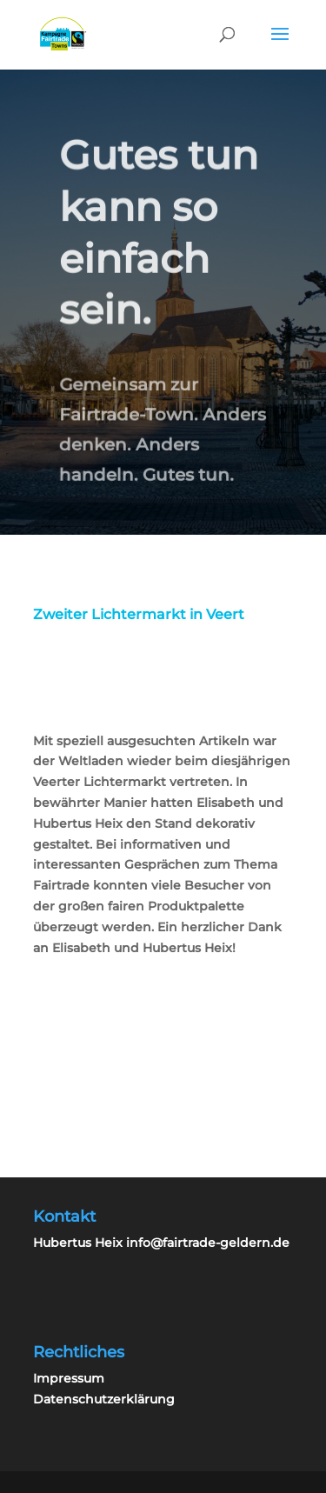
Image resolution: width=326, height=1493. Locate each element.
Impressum (68, 1378)
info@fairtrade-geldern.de (207, 1242)
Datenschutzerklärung (104, 1399)
